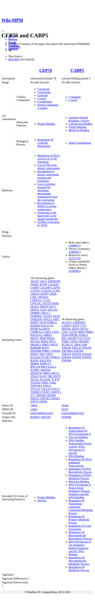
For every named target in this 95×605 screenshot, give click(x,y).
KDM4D (35, 325)
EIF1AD (52, 309)
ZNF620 (86, 354)
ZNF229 (86, 347)
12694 (33, 409)
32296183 (14, 47)
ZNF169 (66, 347)
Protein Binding (46, 123)
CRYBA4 (43, 297)
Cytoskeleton (44, 101)
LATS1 (47, 331)
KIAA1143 (47, 325)
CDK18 (34, 293)
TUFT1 (55, 388)
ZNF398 (78, 350)
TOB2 (52, 382)
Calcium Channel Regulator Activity (79, 119)
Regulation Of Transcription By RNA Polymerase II (80, 430)
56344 (65, 405)
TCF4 (80, 338)
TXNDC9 (35, 392)
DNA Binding (76, 456)
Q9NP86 (66, 417)
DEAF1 (34, 306)
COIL (33, 297)
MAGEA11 (36, 335)
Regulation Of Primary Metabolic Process (79, 519)
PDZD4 (56, 350)
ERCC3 (45, 312)
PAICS (54, 344)
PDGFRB (35, 350)
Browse (12, 39)
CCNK (56, 290)
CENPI (44, 293)
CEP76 (45, 70)
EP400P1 (35, 312)
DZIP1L (35, 309)
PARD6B (35, 347)
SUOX (43, 376)
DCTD (47, 303)
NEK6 (44, 341)
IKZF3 (76, 328)
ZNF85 (43, 401)
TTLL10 (46, 388)
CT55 (83, 325)
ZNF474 (66, 354)
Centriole (42, 95)
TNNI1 (66, 341)
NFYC (52, 341)
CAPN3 (56, 287)
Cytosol (41, 98)
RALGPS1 (45, 360)
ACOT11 (67, 322)
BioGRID (13, 59)
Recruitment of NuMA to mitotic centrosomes (47, 206)
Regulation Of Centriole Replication (45, 143)
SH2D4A (45, 369)
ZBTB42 (84, 341)
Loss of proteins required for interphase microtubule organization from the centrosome (47, 192)
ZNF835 (86, 357)
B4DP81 (35, 417)
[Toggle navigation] (2, 31)
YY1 (33, 395)
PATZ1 (45, 347)
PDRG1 (46, 350)
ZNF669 (76, 357)
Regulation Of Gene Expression (80, 527)
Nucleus (41, 500)
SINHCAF (36, 373)
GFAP (56, 316)
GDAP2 (47, 316)
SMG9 (46, 373)
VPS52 (74, 341)
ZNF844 (66, 360)
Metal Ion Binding (79, 130)
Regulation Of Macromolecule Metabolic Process (79, 560)
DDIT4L (66, 328)
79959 (33, 405)
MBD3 (48, 335)
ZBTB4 (51, 395)
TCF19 (55, 379)
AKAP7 (34, 281)
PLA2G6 (35, 357)
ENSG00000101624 (41, 413)
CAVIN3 (35, 290)
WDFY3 (56, 392)
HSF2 (56, 319)
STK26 (34, 376)
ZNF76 (34, 401)
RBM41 (34, 363)
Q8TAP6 (46, 417)
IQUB (42, 322)
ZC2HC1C (68, 344)
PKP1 (49, 354)
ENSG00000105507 (73, 413)
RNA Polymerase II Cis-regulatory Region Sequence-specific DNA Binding (80, 548)
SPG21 (55, 373)
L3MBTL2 (36, 331)
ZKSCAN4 (80, 344)
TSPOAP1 (36, 385)
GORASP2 (36, 319)
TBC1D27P (53, 376)
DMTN (44, 306)
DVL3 (52, 306)
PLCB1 (45, 357)
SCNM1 (35, 369)
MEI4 (81, 331)
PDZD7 (34, 354)
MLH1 (51, 338)
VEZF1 (46, 392)
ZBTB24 (41, 395)
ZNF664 (66, 357)
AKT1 (43, 281)
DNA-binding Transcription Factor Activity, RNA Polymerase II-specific (80, 446)
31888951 (74, 245)
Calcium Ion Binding (80, 123)
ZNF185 (44, 398)
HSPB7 (34, 322)
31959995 (74, 270)
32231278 (74, 258)
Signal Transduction (80, 142)
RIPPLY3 (45, 363)
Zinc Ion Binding (78, 437)
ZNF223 (76, 347)
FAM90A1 (36, 316)
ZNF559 (76, 354)
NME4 (89, 331)
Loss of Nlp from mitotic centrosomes (48, 167)
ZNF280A (67, 350)
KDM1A (52, 322)
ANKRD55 (78, 322)
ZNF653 (55, 398)
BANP (43, 284)
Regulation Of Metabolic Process (79, 569)
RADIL (34, 360)
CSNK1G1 (36, 300)
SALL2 (52, 366)
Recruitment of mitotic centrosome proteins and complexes (48, 176)
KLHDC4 (44, 328)
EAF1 (43, 309)
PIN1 (43, 354)
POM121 (55, 357)
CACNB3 (45, 287)
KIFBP (34, 328)
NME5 (46, 344)
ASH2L (34, 284)
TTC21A (35, 388)
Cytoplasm (43, 88)
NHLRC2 (35, 344)
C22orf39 (53, 284)
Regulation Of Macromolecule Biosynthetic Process (80, 535)
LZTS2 (73, 331)
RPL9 (44, 366)
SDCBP (71, 338)
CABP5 (77, 70)
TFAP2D (35, 382)
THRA (45, 382)
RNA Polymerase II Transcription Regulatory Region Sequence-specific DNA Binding (80, 491)
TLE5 (87, 338)
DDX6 (55, 303)
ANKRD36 (54, 281)
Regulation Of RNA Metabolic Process (80, 477)
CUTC (47, 300)
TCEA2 (34, 379)
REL (64, 338)
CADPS (66, 325)
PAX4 (65, 335)
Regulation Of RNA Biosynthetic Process (80, 470)
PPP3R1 (73, 335)
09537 (65, 409)
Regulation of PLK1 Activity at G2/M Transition (48, 158)
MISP (43, 338)
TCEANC (45, 379)
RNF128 (35, 366)
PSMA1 (83, 335)
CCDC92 (46, 290)
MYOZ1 (35, 341)
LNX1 (55, 331)
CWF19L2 (36, 303)
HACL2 (48, 319)
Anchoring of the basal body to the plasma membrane (47, 215)
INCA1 (84, 328)
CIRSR (53, 293)
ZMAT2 (34, 398)
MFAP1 (34, 338)
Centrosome (44, 92)
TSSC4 (47, 385)
